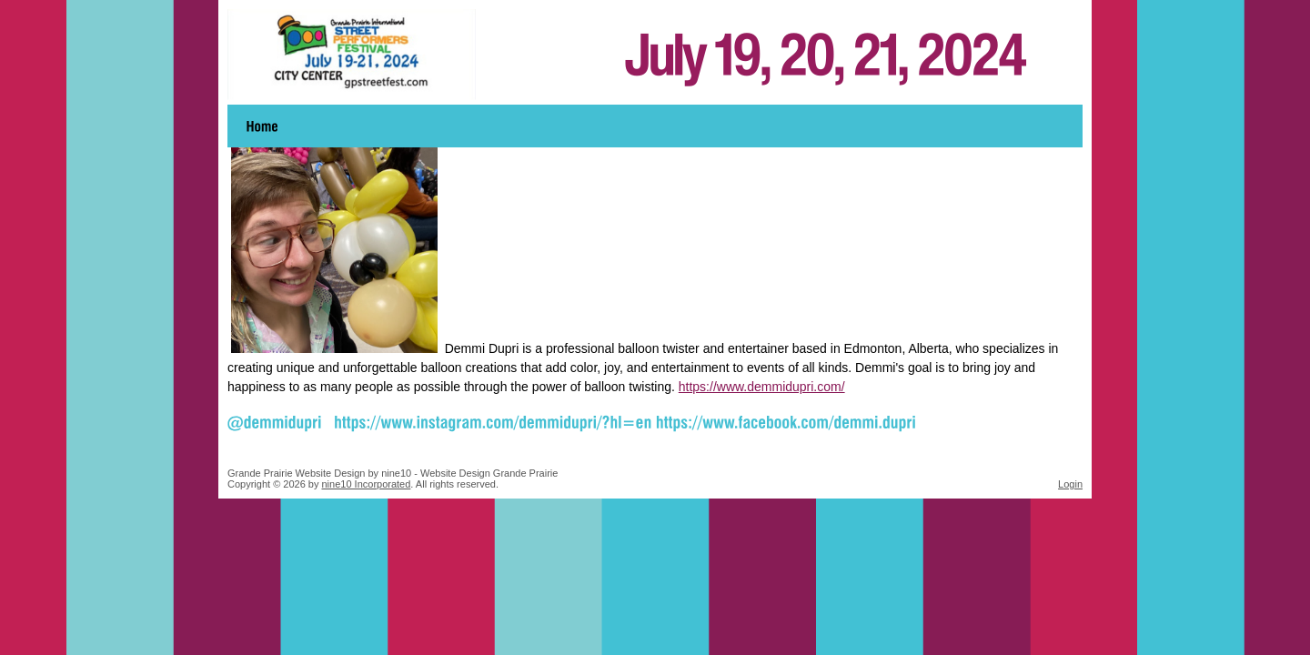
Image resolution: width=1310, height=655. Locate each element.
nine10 (396, 473)
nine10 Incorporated (366, 484)
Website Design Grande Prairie (489, 473)
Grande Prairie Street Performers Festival (655, 54)
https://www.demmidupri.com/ (762, 386)
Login (1070, 484)
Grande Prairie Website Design (296, 473)
